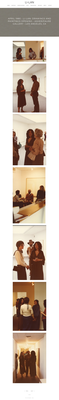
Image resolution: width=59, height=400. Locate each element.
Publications (33, 5)
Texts (27, 5)
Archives (40, 5)
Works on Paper (20, 5)
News (8, 5)
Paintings (13, 5)
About (45, 5)
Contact (50, 5)
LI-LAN (29, 2)
